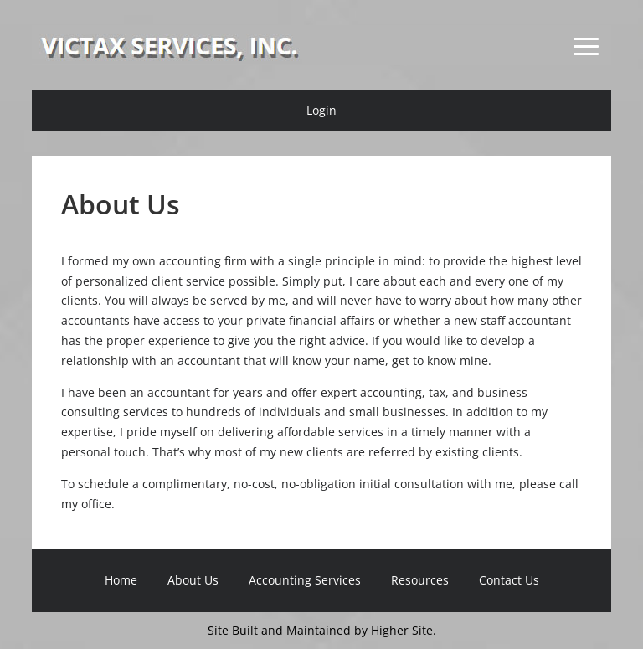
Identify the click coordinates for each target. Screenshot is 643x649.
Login (321, 110)
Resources (420, 580)
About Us (193, 580)
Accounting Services (305, 580)
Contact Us (509, 580)
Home (121, 580)
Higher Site (402, 630)
